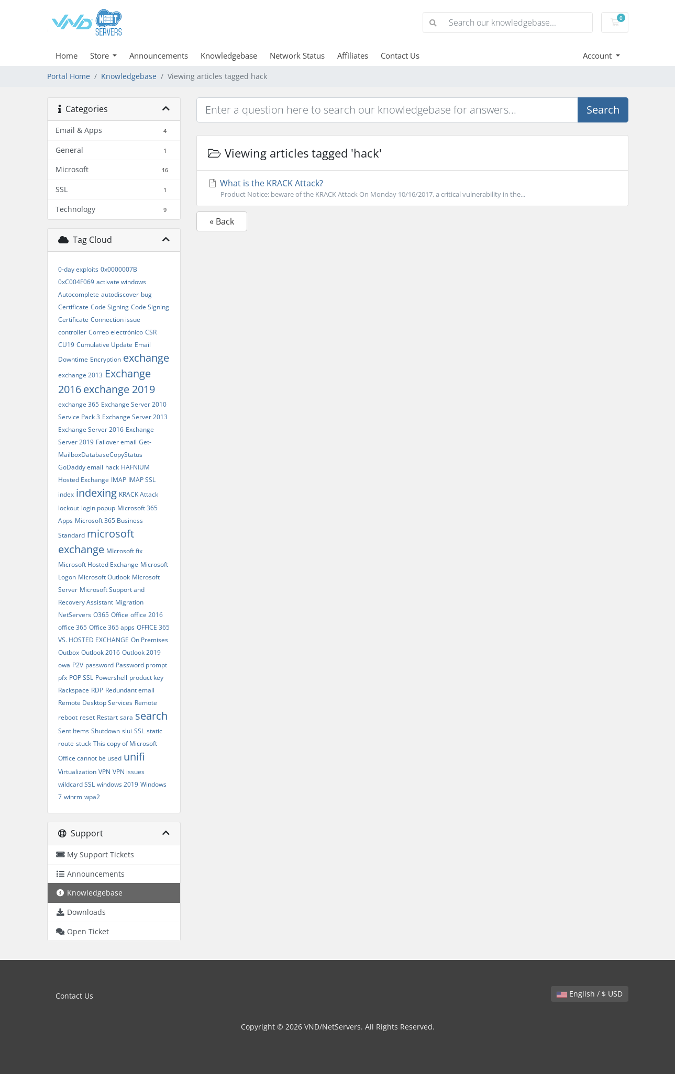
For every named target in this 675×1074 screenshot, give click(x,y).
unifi (134, 756)
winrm (73, 796)
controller (72, 332)
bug (146, 294)
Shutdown (105, 730)
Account (598, 55)
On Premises (149, 639)
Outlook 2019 (141, 652)
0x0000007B (119, 269)
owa (64, 665)
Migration (129, 602)
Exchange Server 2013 (135, 416)
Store (100, 55)
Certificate (73, 307)
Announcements (158, 55)
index (66, 494)
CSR (151, 332)
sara (126, 717)
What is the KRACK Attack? (412, 188)
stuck (83, 743)
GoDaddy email (80, 467)
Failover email (116, 442)
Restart (107, 717)
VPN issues (129, 771)
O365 (101, 614)
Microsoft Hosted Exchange (98, 564)
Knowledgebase (229, 55)
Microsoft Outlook (104, 577)
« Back (221, 221)
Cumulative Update (104, 344)
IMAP (118, 479)
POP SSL (81, 677)
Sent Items (73, 730)
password (99, 665)
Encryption (105, 359)
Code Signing (110, 307)
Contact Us (400, 55)
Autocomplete (78, 294)
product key (146, 677)
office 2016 (146, 614)
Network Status (297, 55)
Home (67, 55)
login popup (98, 508)
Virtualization (77, 771)
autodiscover (120, 294)
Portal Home (68, 76)
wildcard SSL (76, 784)
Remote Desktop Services (95, 702)
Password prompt (141, 665)
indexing (96, 493)
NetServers (74, 614)
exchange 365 (78, 404)
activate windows (121, 281)
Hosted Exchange (83, 479)
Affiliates (352, 55)
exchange (146, 358)
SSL (139, 730)
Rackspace (73, 690)
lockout (68, 508)
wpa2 (92, 796)
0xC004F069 (76, 281)
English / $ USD (590, 994)
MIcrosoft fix (124, 550)
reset (87, 717)
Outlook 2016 (100, 652)
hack (112, 467)
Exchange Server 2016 (91, 429)
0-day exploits (78, 269)
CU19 (66, 344)
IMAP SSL (142, 479)
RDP (97, 690)
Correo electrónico (115, 332)
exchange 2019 (119, 389)
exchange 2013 (80, 375)
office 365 (72, 627)
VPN (104, 771)
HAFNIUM (135, 467)
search (151, 716)
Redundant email (129, 690)
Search (603, 110)
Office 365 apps (112, 627)
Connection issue (115, 319)
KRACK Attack (138, 494)
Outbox (68, 652)
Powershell (111, 677)
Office (119, 614)
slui (127, 730)
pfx (62, 677)
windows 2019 (117, 784)
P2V (77, 665)
